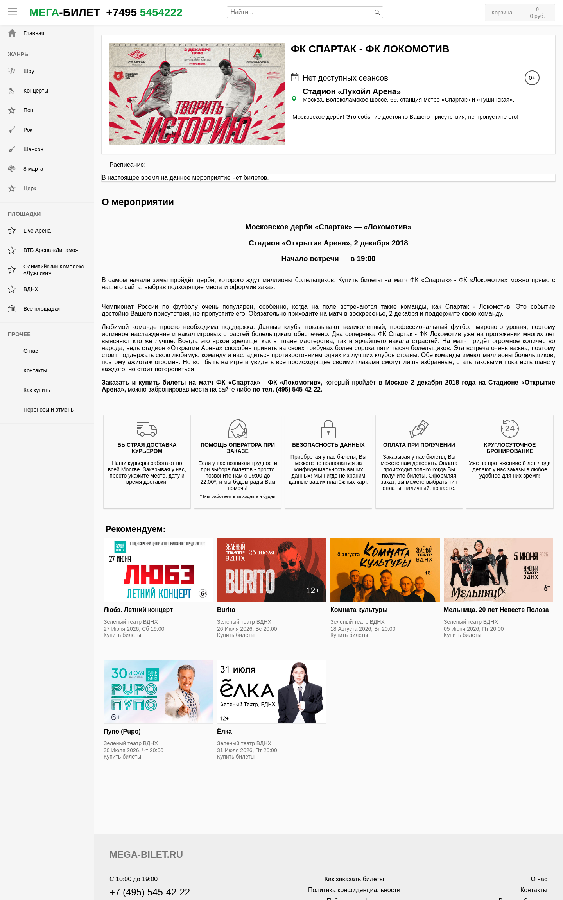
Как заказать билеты (354, 879)
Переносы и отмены (41, 409)
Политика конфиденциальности (354, 890)
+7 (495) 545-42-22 (149, 892)
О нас (23, 351)
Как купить (29, 390)
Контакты (27, 370)
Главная (26, 33)
